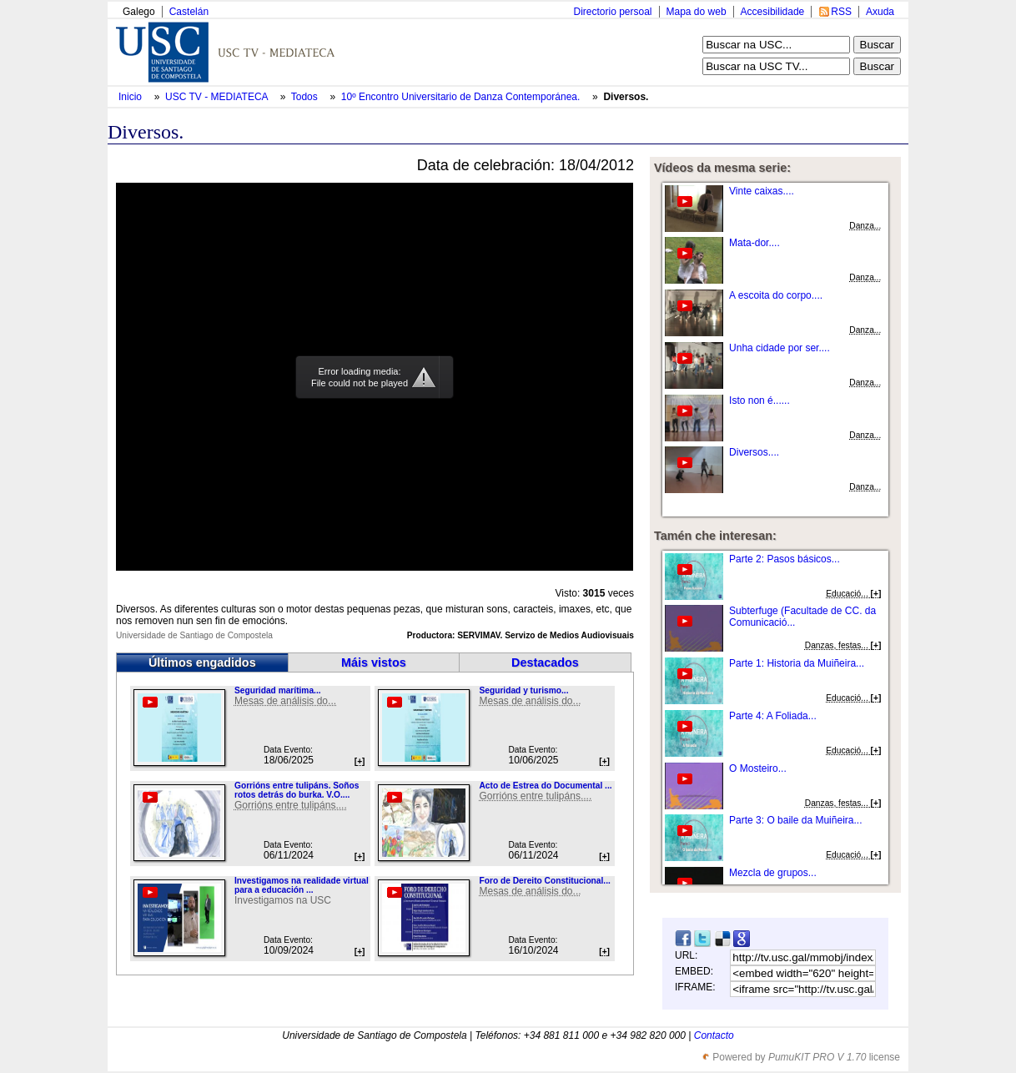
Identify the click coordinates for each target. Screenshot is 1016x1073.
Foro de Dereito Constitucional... (544, 880)
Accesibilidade (773, 12)
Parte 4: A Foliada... (773, 716)
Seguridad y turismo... (523, 690)
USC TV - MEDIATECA (217, 97)
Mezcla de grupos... (773, 873)
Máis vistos (373, 662)
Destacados (545, 662)
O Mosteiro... (758, 768)
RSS (841, 12)
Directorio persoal (612, 12)
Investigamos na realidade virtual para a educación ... (301, 885)
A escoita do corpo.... (775, 295)
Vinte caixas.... (761, 191)
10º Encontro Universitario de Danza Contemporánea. (462, 97)
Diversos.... (754, 452)
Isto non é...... (759, 400)
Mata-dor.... (754, 243)
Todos (305, 97)
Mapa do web (696, 12)
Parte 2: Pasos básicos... (784, 559)
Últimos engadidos (202, 662)
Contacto (714, 1035)
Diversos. (625, 97)
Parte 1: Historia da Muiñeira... (796, 663)
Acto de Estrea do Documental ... (545, 785)
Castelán (189, 12)
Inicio (131, 97)
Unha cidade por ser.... (779, 348)
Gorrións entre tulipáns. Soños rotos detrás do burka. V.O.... (296, 790)
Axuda (880, 12)
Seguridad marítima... (277, 690)
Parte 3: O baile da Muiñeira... (795, 820)
